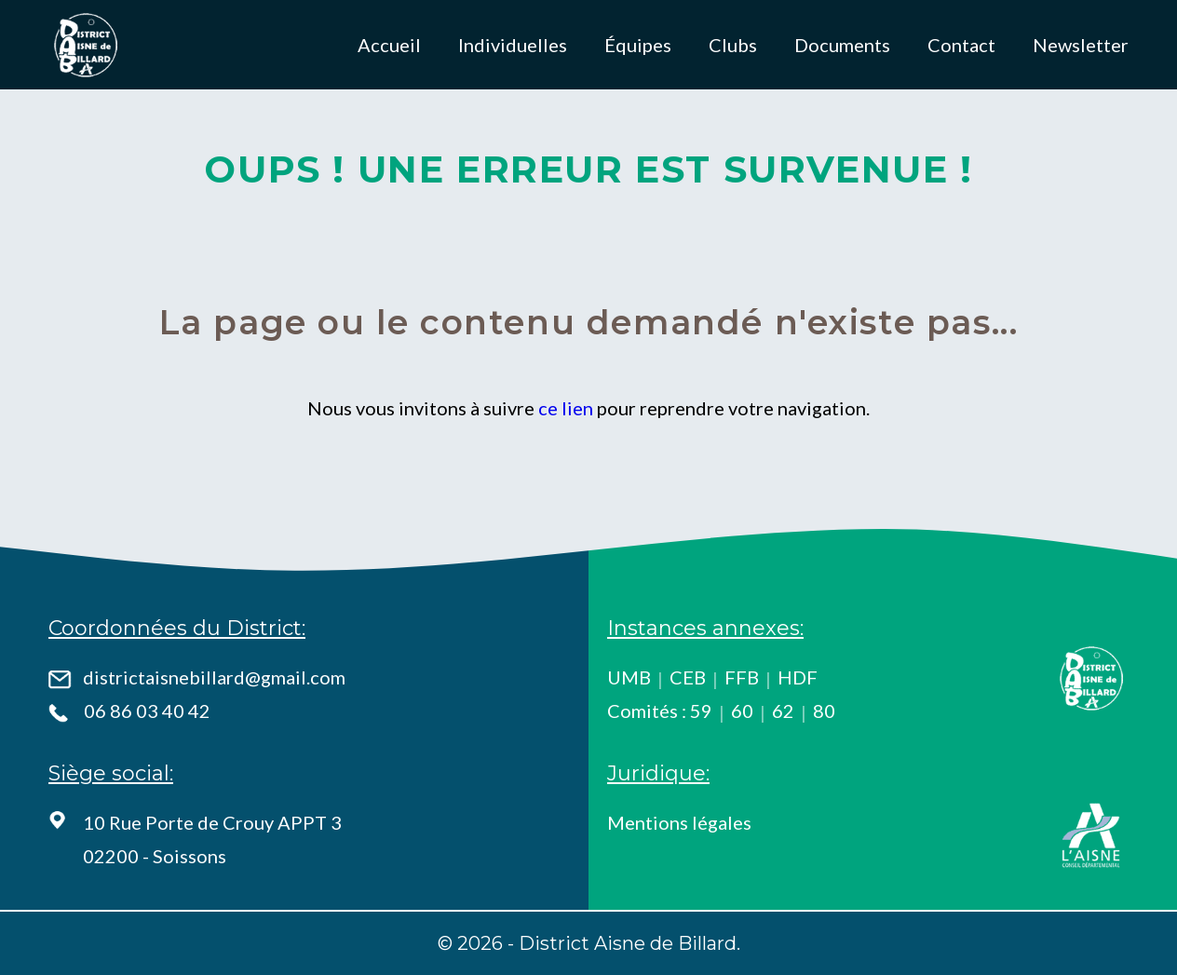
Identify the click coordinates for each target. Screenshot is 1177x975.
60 (742, 710)
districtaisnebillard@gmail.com (214, 677)
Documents (842, 45)
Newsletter (1081, 45)
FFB (741, 677)
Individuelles (512, 45)
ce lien (565, 408)
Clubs (733, 45)
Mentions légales (679, 822)
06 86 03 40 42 (147, 710)
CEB (688, 677)
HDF (798, 677)
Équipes (637, 45)
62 (783, 710)
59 (701, 710)
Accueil (389, 45)
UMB (629, 677)
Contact (961, 45)
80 (824, 710)
